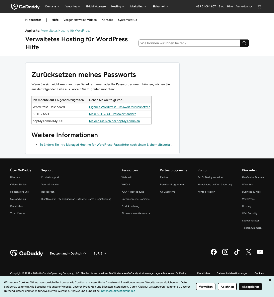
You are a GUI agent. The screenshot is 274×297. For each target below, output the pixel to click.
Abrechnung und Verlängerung (214, 184)
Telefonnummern (252, 227)
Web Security (249, 213)
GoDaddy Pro (167, 191)
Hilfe (55, 19)
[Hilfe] (230, 6)
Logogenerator (250, 220)
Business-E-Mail (251, 191)
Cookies (259, 273)
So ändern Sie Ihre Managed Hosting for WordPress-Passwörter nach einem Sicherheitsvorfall (105, 144)
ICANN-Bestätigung (132, 191)
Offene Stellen (18, 184)
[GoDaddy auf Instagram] (225, 254)
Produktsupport (50, 177)
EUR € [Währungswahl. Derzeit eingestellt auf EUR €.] (100, 253)
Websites (247, 184)
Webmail (126, 177)
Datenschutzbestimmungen (232, 273)
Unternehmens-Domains (135, 199)
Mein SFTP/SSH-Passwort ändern (112, 113)
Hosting (246, 206)
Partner (164, 177)
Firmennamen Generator (135, 213)
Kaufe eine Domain (253, 177)
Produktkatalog (130, 206)
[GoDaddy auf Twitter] (248, 254)
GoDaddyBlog (18, 199)
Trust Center (17, 213)
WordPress (248, 199)
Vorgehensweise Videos (80, 19)
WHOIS (125, 184)
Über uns (15, 177)
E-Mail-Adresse (96, 6)
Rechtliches (16, 206)
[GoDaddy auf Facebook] (213, 254)
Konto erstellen (206, 191)
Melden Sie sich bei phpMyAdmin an (114, 120)
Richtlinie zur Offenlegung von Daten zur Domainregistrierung (76, 199)
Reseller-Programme (172, 184)
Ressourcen (48, 191)
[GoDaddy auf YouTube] (260, 254)
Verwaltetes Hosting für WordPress (65, 30)
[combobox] (189, 43)
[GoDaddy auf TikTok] (237, 254)
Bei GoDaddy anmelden (210, 177)
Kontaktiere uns (19, 191)
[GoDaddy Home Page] (26, 253)
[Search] (244, 43)
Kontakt (107, 19)
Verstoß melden (50, 184)
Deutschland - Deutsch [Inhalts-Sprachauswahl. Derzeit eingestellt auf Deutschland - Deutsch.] (68, 253)
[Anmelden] (245, 6)
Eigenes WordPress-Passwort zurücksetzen (119, 106)
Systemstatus (127, 19)
